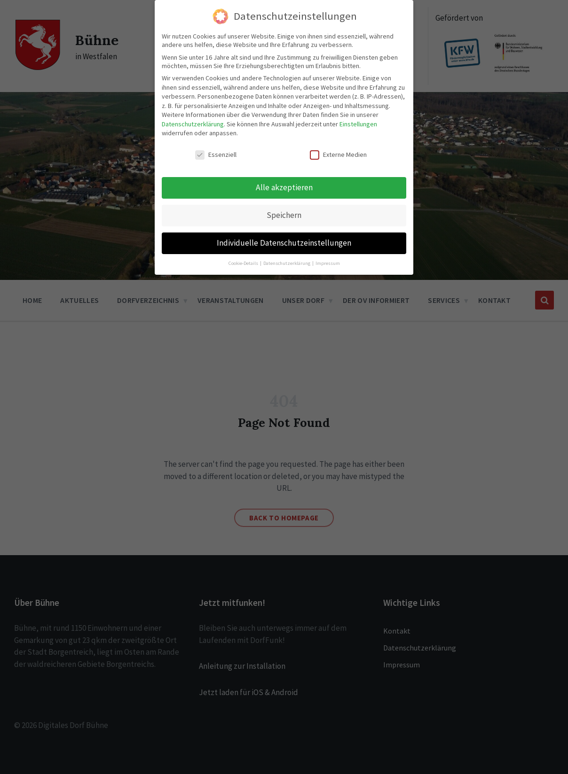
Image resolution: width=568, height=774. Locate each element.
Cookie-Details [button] (244, 263)
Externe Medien (338, 154)
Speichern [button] (284, 214)
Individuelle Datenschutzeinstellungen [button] (284, 242)
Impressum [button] (328, 263)
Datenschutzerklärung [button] (287, 263)
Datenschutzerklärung (193, 123)
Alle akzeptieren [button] (284, 187)
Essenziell (216, 154)
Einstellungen (358, 123)
